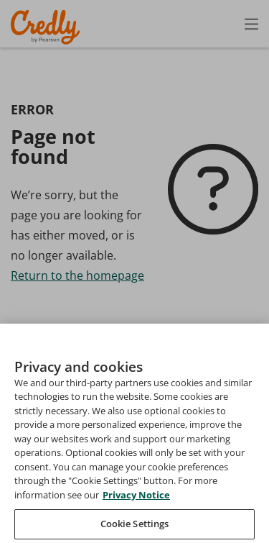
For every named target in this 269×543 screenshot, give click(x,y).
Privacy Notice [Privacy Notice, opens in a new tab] (136, 512)
